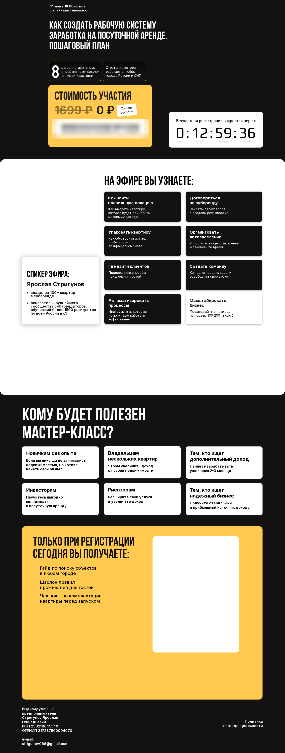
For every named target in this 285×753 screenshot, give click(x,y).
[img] (142, 344)
